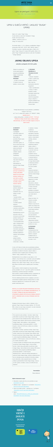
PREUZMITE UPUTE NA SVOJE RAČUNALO (24, 390)
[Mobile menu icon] (51, 3)
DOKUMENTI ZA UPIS (19, 382)
